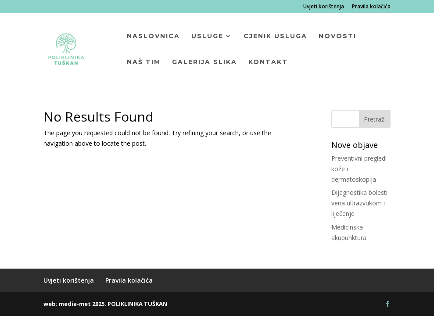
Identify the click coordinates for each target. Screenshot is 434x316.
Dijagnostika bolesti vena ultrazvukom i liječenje (359, 203)
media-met (75, 304)
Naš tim (144, 62)
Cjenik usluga (275, 36)
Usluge (207, 36)
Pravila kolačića (371, 7)
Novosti (337, 36)
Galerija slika (204, 62)
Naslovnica (153, 36)
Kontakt (268, 62)
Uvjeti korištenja (323, 7)
